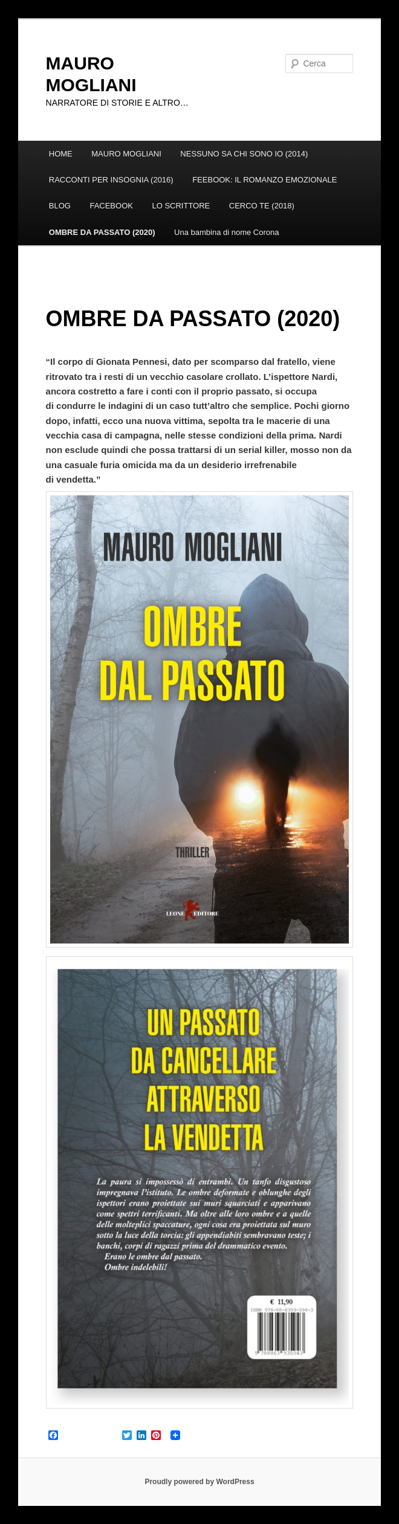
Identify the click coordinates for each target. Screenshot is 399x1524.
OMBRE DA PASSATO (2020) (102, 232)
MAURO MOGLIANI (126, 153)
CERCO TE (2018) (261, 205)
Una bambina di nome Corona (226, 232)
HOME (61, 153)
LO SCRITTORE (181, 205)
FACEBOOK (111, 205)
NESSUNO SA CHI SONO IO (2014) (244, 153)
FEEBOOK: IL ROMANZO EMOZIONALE (264, 179)
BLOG (60, 205)
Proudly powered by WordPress (199, 1481)
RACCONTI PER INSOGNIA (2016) (111, 179)
